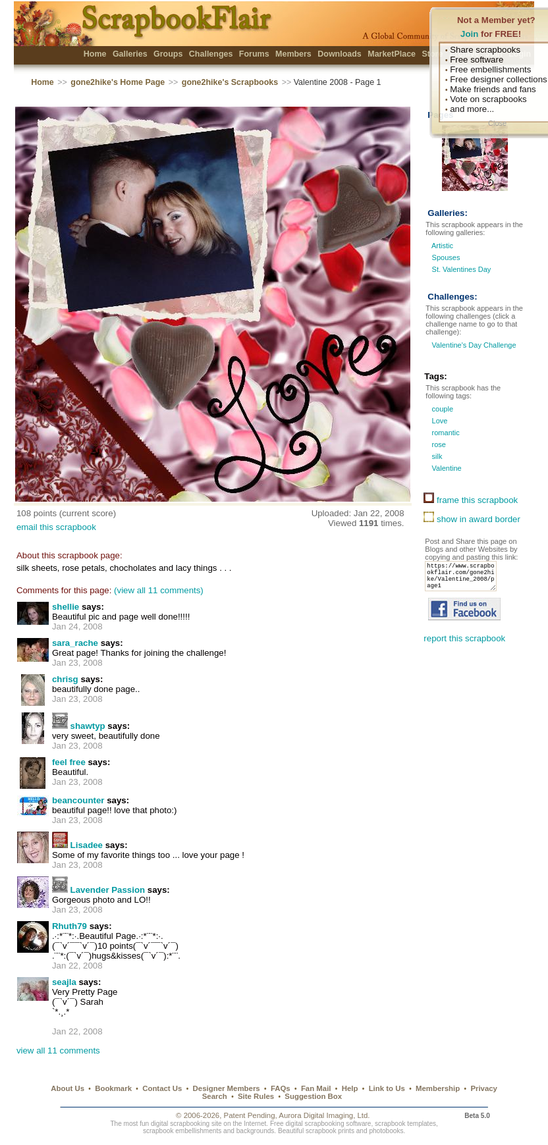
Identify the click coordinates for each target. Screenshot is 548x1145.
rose (437, 444)
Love (438, 421)
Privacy (483, 1088)
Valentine (445, 468)
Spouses (446, 257)
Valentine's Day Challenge (472, 345)
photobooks (386, 1130)
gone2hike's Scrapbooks (230, 82)
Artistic (442, 246)
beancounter (78, 800)
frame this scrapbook (471, 500)
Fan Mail (316, 1088)
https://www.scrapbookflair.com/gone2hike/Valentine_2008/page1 (464, 580)
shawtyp (87, 726)
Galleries (130, 54)
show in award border (472, 519)
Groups (167, 54)
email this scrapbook (56, 527)
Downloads (339, 54)
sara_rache (75, 643)
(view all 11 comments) (159, 590)
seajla (64, 982)
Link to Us (387, 1088)
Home (95, 54)
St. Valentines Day (461, 269)
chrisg (65, 679)
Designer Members (226, 1088)
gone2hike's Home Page (117, 82)
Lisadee (86, 845)
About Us (67, 1088)
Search (214, 1096)
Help (350, 1088)
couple (441, 409)
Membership (438, 1088)
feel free (69, 762)
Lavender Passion (108, 890)
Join (469, 34)
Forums (254, 54)
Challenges (211, 54)
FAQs (280, 1088)
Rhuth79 (69, 926)
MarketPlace (392, 54)
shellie (65, 607)
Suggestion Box (313, 1096)
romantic (444, 433)
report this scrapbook (464, 646)
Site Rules (256, 1096)
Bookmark (113, 1088)
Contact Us (162, 1088)
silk (435, 456)
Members (293, 54)
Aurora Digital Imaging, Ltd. (324, 1115)
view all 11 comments (58, 1050)
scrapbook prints (330, 1130)
